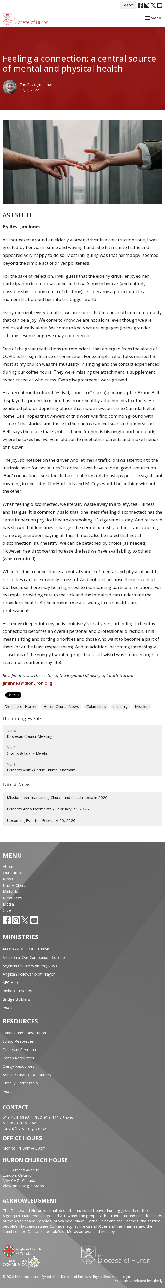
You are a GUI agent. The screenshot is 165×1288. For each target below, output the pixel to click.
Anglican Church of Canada (22, 1250)
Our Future (12, 872)
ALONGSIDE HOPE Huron (26, 949)
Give (7, 910)
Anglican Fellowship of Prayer (29, 974)
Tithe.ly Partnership (20, 1083)
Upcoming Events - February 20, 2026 (41, 820)
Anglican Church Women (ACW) (30, 965)
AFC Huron (12, 982)
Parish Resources (18, 1057)
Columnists (96, 706)
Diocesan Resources (21, 1049)
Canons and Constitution (24, 1032)
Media (8, 904)
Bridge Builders (16, 999)
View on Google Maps (23, 1185)
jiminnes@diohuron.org (27, 683)
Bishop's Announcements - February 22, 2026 (48, 808)
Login (126, 1276)
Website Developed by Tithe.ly (138, 1281)
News (8, 878)
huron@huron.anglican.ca (24, 1128)
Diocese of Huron (20, 706)
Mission (142, 706)
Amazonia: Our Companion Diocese (34, 957)
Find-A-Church (15, 885)
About (8, 866)
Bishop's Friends (17, 990)
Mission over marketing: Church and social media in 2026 (57, 797)
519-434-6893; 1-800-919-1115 (33, 1117)
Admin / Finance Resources (27, 1074)
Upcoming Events (22, 718)
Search (128, 5)
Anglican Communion (22, 1262)
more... (9, 1007)
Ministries (11, 891)
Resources (12, 897)
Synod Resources (18, 1041)
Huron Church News (61, 706)
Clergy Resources (18, 1066)
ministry (120, 706)
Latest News (17, 784)
